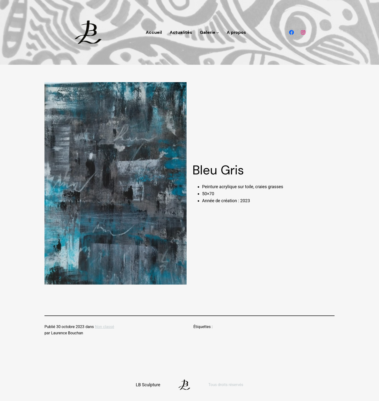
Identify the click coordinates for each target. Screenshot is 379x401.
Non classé (104, 326)
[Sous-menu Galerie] (217, 32)
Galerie (207, 32)
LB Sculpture (148, 384)
